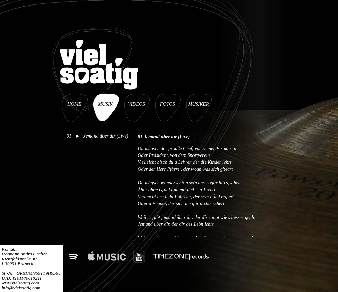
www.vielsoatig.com (20, 282)
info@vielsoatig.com (21, 287)
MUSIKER (198, 104)
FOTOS (167, 104)
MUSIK (105, 104)
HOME (74, 104)
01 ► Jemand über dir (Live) (97, 136)
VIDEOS (136, 104)
